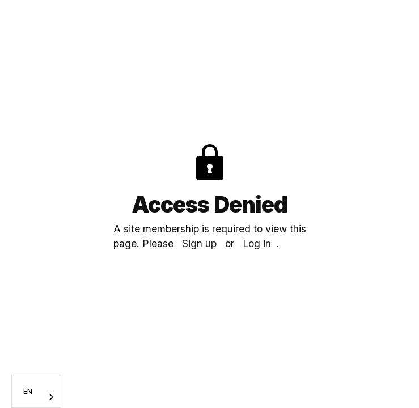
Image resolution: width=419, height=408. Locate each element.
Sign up (199, 243)
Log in (257, 243)
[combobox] (36, 391)
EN (27, 391)
